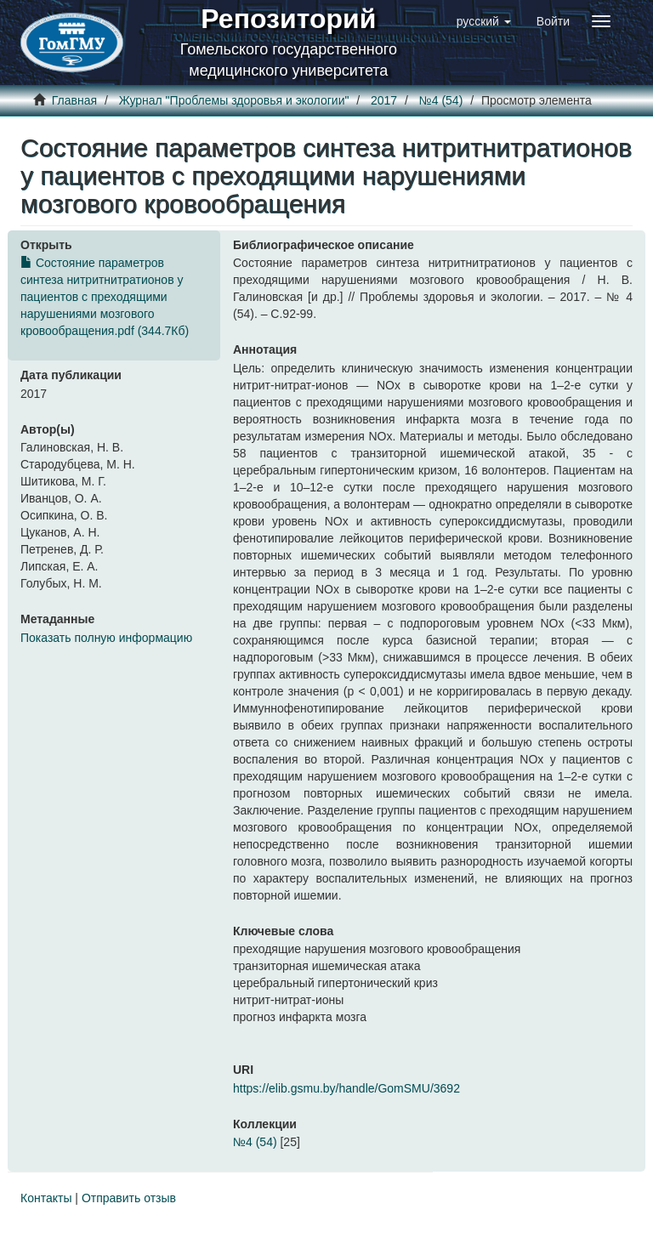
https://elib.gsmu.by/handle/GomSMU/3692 (346, 1088)
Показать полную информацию (106, 637)
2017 (384, 100)
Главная (74, 100)
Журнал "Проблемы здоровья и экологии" (234, 100)
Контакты (45, 1198)
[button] (484, 21)
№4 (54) (441, 100)
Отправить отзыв (129, 1198)
